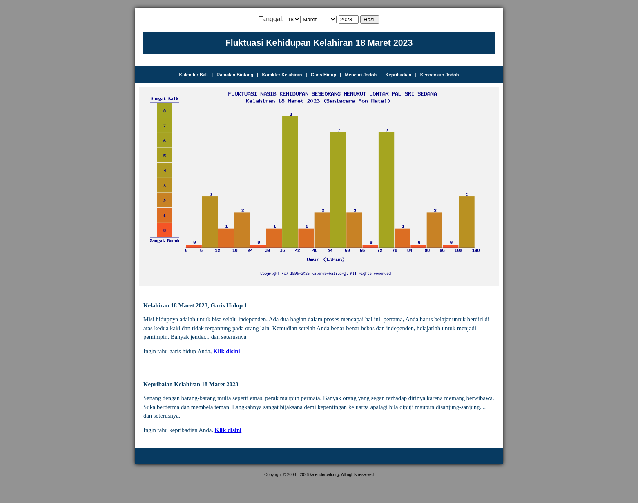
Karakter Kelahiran (282, 74)
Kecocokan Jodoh (439, 74)
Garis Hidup (323, 74)
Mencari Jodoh (361, 74)
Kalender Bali (193, 74)
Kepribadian (399, 74)
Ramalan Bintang (234, 74)
